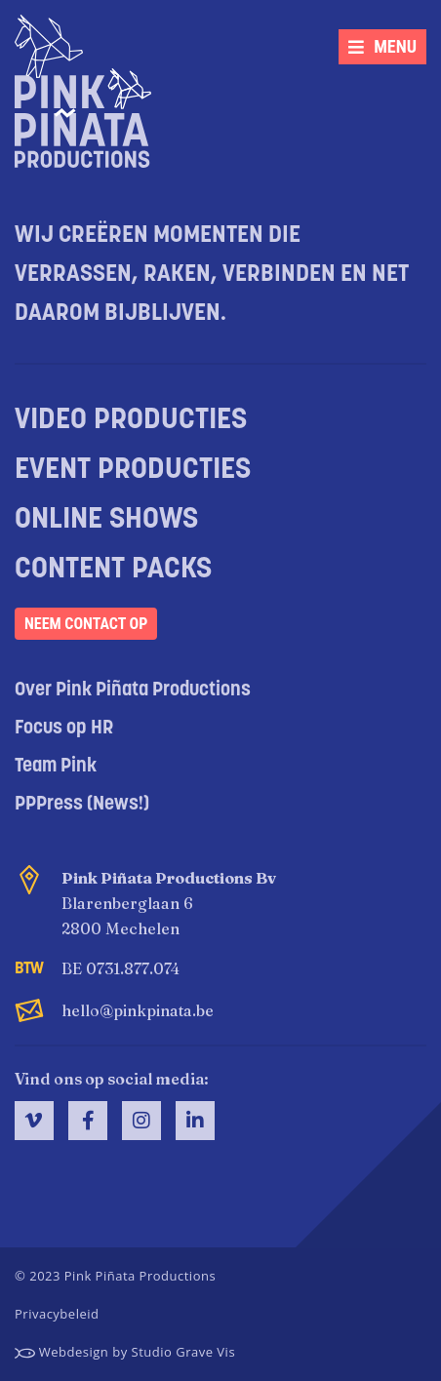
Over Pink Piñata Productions (133, 690)
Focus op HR (64, 728)
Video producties (131, 421)
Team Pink (56, 766)
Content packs (113, 570)
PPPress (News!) (82, 804)
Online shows (106, 520)
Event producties (133, 470)
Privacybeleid (57, 1313)
